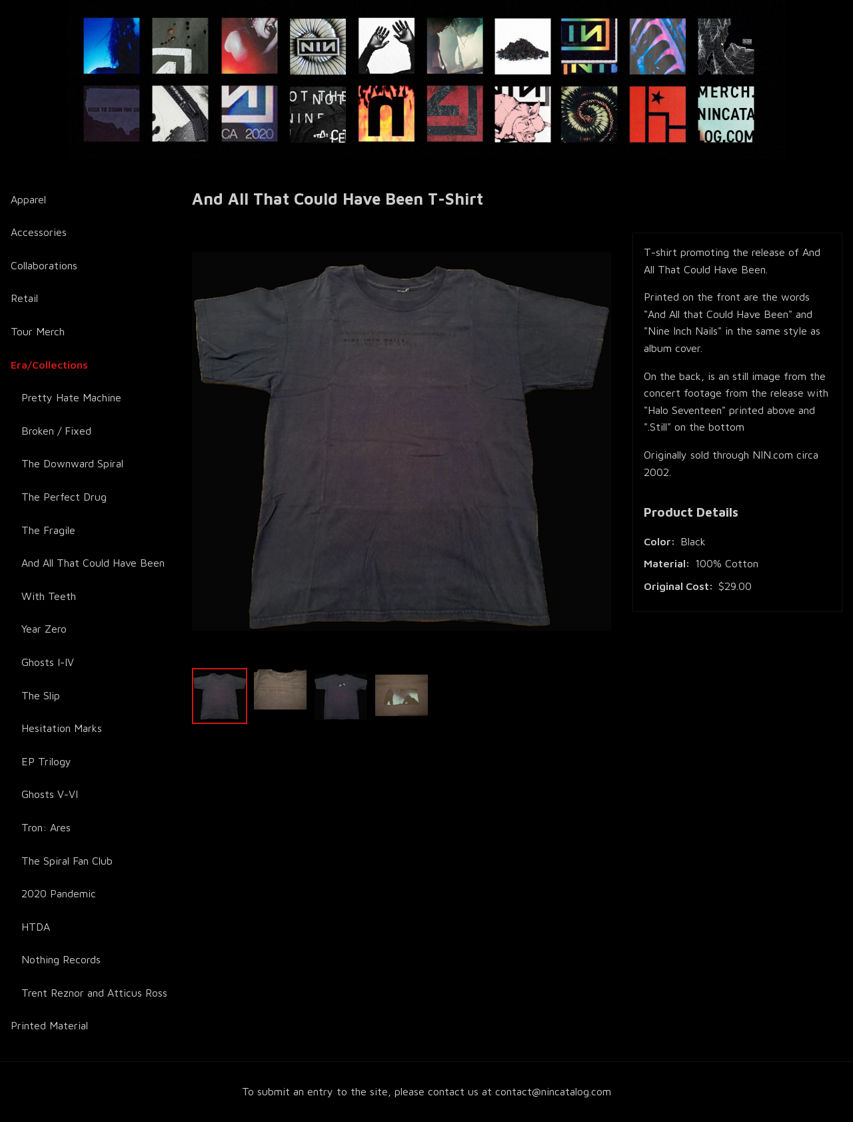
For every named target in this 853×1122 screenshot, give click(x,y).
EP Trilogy (46, 761)
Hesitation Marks (61, 728)
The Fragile (48, 530)
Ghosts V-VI (49, 794)
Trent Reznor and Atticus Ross (94, 993)
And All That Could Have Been (93, 563)
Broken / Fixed (56, 431)
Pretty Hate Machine (71, 397)
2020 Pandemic (58, 893)
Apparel (28, 199)
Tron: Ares (46, 827)
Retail (24, 298)
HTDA (35, 927)
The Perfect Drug (64, 497)
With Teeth (48, 596)
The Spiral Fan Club (67, 861)
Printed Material (49, 1025)
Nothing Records (61, 959)
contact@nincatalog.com (553, 1091)
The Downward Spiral (72, 463)
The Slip (40, 695)
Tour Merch (38, 331)
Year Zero (44, 629)
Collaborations (44, 265)
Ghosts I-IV (47, 662)
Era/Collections (49, 365)
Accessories (39, 232)
